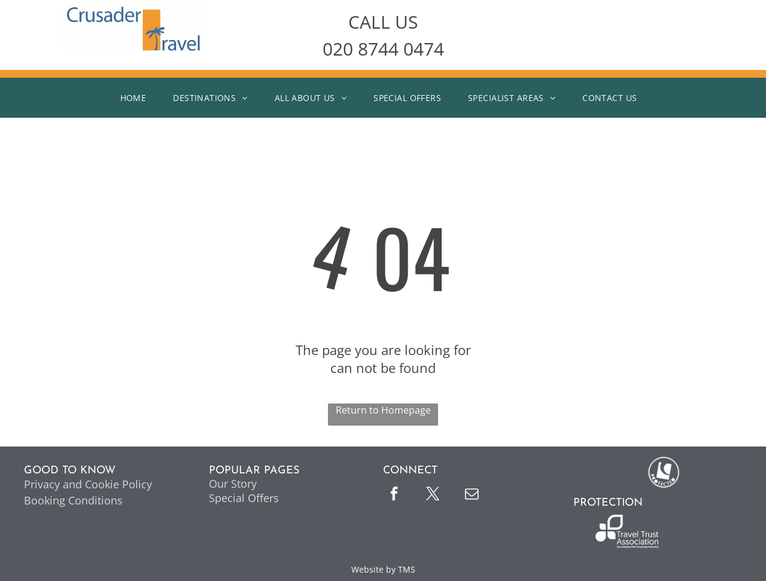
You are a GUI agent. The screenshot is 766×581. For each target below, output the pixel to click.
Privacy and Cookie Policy (88, 484)
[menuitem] (138, 98)
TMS (406, 569)
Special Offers (244, 498)
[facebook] (394, 495)
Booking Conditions (73, 500)
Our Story (233, 483)
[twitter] (432, 495)
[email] (471, 495)
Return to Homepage (383, 410)
